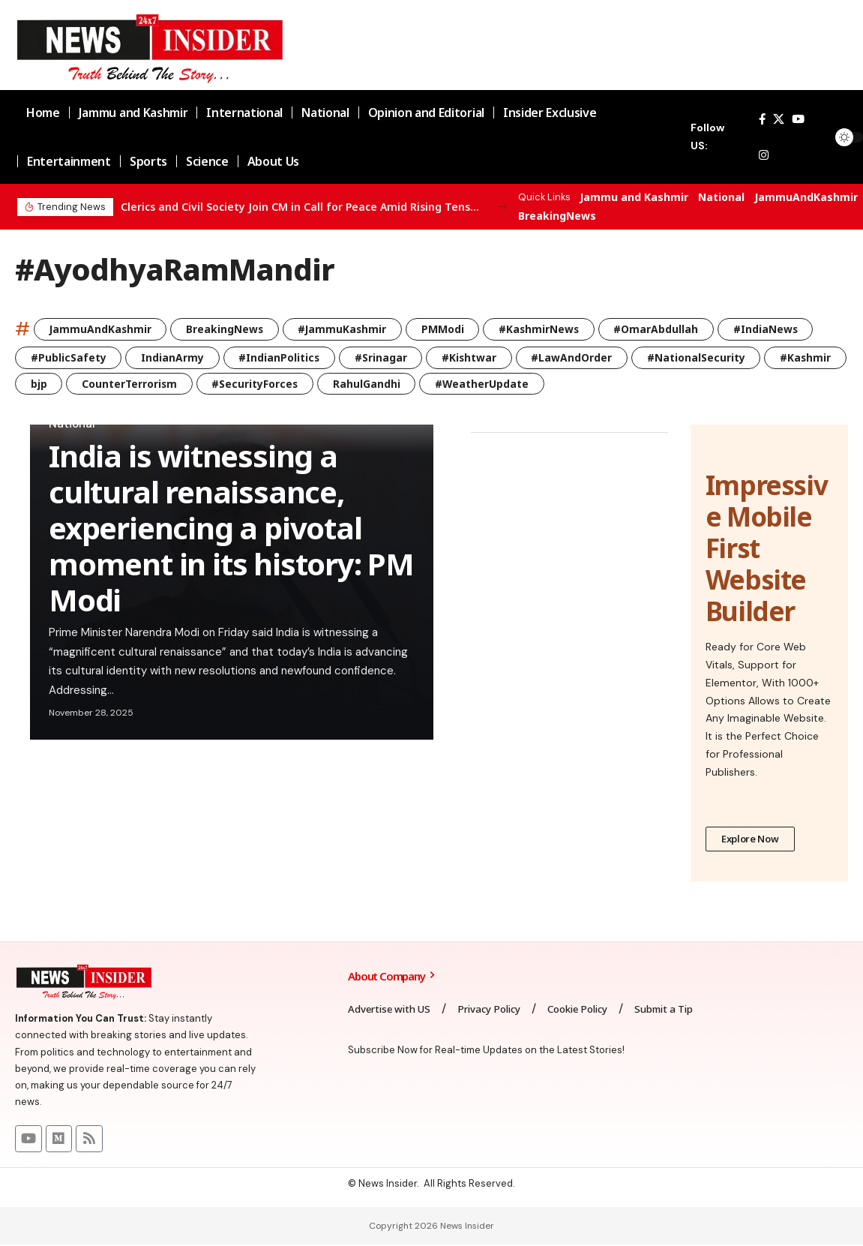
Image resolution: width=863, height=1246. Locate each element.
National (721, 197)
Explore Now (750, 840)
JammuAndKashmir (806, 197)
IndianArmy (173, 357)
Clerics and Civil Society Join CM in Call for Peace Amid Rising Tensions (301, 207)
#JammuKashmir (346, 329)
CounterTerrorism (217, 384)
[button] (502, 207)
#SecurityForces (344, 384)
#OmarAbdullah (664, 329)
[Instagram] (763, 155)
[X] (778, 119)
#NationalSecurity (702, 357)
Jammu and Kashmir (634, 197)
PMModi (448, 329)
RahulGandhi (457, 384)
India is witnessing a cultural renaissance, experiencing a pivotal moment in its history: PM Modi (231, 528)
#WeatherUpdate (573, 384)
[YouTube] (798, 119)
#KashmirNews (545, 329)
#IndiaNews (775, 329)
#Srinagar (384, 357)
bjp (126, 384)
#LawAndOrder (577, 357)
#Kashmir (56, 384)
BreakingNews (557, 216)
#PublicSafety (68, 357)
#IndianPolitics (282, 357)
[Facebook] (762, 119)
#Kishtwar (474, 357)
